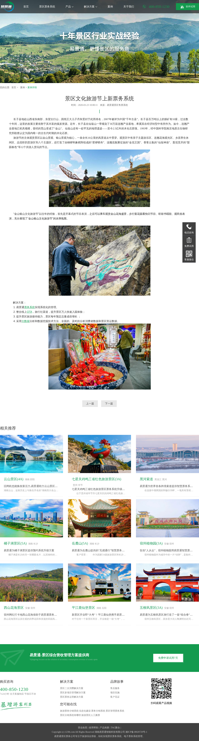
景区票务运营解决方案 (71, 697)
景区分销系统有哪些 (70, 715)
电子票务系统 (131, 736)
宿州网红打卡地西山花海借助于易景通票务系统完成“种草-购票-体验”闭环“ (47, 614)
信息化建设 (85, 711)
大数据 (26, 321)
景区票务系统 (47, 6)
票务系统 (29, 307)
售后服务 (115, 688)
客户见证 (115, 697)
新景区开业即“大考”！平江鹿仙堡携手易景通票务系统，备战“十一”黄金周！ (116, 614)
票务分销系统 (98, 711)
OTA (29, 311)
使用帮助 (93, 727)
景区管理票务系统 (115, 711)
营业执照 (82, 727)
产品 (69, 6)
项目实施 (115, 692)
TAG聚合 (115, 727)
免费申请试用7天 (168, 657)
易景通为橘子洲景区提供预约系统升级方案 (29, 550)
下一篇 (109, 403)
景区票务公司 (68, 736)
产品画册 (104, 727)
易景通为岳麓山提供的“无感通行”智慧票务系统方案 (102, 550)
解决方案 (90, 6)
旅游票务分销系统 (69, 711)
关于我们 (128, 6)
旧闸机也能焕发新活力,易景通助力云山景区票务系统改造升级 (40, 486)
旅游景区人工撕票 (90, 715)
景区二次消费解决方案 (71, 688)
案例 (110, 6)
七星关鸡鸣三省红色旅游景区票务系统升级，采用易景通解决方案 (110, 489)
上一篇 (90, 403)
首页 (26, 6)
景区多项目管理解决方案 (73, 692)
